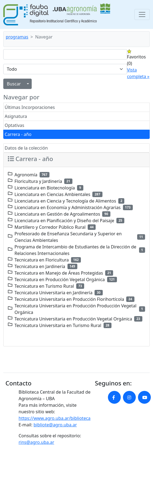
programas (17, 37)
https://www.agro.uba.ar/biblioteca (54, 418)
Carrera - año (18, 134)
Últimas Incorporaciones (30, 107)
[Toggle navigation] (142, 14)
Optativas (14, 125)
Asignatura (16, 116)
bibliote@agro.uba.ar (55, 425)
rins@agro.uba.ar (36, 442)
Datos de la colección (26, 148)
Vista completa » (138, 73)
